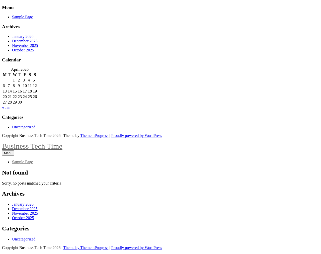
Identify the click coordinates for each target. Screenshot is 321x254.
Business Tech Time (32, 146)
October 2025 (23, 50)
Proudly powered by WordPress (136, 135)
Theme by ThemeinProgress (85, 247)
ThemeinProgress (94, 135)
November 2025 (25, 45)
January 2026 (23, 36)
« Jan (6, 107)
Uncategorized (23, 127)
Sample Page (22, 17)
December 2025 (25, 41)
